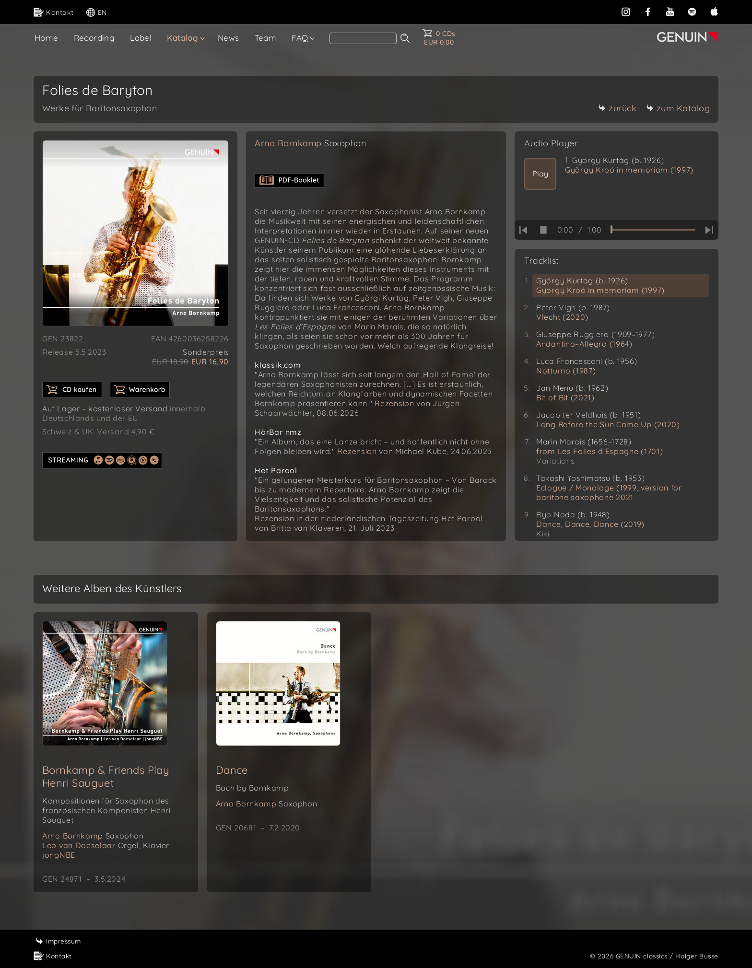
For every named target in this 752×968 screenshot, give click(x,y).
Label (141, 38)
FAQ (300, 38)
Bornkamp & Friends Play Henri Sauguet (105, 776)
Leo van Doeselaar (105, 845)
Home (47, 38)
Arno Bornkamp (310, 143)
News (228, 38)
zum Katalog (678, 108)
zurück (617, 108)
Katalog (182, 38)
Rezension (394, 403)
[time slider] (653, 229)
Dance (232, 770)
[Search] (363, 38)
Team (266, 38)
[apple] (714, 11)
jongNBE (58, 855)
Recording (94, 38)
